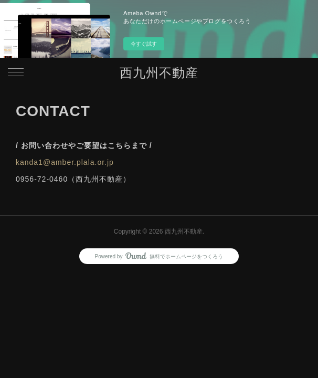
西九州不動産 (159, 73)
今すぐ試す (144, 44)
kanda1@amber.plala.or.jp (65, 162)
